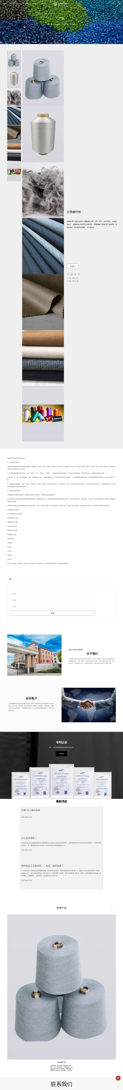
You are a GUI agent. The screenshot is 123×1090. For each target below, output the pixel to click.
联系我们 (43, 3)
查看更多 (61, 751)
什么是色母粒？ (54, 812)
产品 (21, 3)
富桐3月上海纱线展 (18, 812)
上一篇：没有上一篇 (72, 277)
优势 (28, 3)
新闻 (35, 3)
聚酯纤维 (57, 24)
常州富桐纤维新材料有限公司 (58, 1088)
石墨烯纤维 (65, 24)
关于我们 (13, 3)
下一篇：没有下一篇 (72, 280)
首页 (5, 3)
